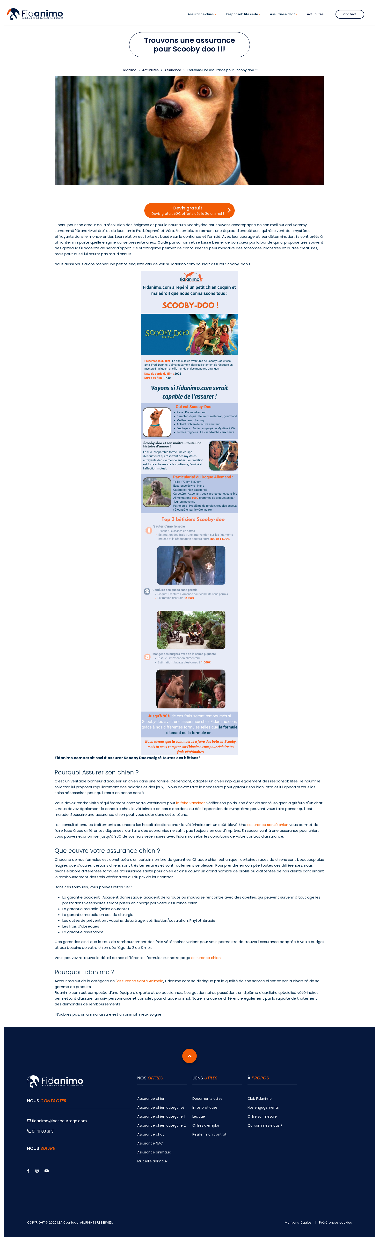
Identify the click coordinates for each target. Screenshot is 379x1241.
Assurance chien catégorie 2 (161, 1125)
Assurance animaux (154, 1152)
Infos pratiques (205, 1107)
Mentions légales (298, 1222)
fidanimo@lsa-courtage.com (57, 1121)
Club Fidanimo (260, 1098)
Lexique (198, 1116)
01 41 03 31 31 (41, 1131)
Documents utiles (207, 1098)
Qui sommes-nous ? (265, 1125)
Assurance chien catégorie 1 (161, 1116)
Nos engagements (263, 1107)
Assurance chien (151, 1098)
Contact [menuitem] (350, 14)
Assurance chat (150, 1134)
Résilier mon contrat (209, 1134)
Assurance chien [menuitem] (203, 18)
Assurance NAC (150, 1143)
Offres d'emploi (205, 1125)
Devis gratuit (188, 210)
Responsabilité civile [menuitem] (244, 18)
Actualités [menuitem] (315, 14)
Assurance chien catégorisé (160, 1107)
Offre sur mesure (262, 1116)
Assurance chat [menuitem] (284, 18)
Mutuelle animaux (152, 1161)
